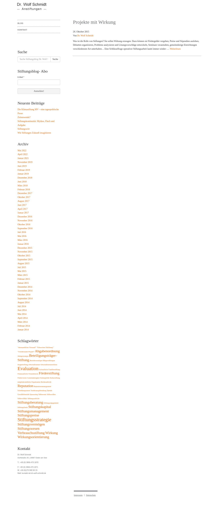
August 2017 (23, 201)
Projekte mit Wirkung (94, 22)
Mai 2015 (22, 271)
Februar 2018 (24, 189)
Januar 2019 (23, 174)
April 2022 (23, 154)
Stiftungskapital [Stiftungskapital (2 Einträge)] (39, 407)
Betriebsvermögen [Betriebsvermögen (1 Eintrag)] (36, 360)
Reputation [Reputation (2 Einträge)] (25, 386)
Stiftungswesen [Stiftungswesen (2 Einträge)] (29, 429)
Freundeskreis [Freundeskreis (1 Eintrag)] (33, 374)
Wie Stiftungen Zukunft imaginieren (34, 133)
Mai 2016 (22, 236)
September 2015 (25, 259)
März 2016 (23, 240)
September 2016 (25, 228)
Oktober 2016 (24, 224)
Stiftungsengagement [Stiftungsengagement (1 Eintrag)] (51, 403)
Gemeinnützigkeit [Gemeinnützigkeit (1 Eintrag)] (33, 378)
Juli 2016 (22, 232)
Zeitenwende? (24, 117)
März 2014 (23, 322)
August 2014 (23, 302)
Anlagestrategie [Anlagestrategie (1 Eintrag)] (23, 356)
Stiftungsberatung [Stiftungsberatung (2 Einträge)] (30, 402)
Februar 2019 (24, 170)
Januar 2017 (23, 213)
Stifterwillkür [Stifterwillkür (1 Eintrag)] (22, 398)
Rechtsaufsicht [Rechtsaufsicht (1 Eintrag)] (46, 382)
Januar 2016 (23, 244)
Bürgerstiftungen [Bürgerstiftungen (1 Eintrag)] (49, 360)
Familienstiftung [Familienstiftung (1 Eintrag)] (54, 369)
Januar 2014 (23, 329)
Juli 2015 (22, 267)
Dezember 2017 (25, 193)
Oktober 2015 (24, 255)
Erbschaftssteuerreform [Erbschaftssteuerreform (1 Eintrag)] (49, 365)
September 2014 (25, 298)
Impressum (78, 495)
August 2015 (23, 263)
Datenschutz (91, 495)
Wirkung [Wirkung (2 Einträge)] (51, 433)
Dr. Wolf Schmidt (85, 35)
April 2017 (23, 209)
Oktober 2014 (24, 294)
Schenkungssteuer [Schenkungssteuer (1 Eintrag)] (24, 390)
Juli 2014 (22, 306)
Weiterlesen (175, 49)
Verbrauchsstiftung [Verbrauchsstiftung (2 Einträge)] (31, 433)
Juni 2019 (22, 166)
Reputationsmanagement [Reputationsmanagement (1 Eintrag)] (42, 386)
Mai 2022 (22, 150)
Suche (55, 59)
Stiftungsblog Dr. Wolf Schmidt (30, 8)
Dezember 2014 (25, 287)
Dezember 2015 (25, 248)
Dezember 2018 (25, 177)
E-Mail (21, 77)
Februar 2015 (24, 279)
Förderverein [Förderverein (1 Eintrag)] (22, 378)
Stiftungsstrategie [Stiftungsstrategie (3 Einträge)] (34, 419)
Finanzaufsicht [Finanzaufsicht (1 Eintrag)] (23, 374)
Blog (20, 23)
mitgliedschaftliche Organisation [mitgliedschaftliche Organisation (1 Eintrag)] (29, 382)
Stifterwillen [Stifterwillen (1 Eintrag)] (51, 394)
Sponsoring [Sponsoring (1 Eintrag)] (34, 394)
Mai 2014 (22, 314)
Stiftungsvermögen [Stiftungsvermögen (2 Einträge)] (31, 424)
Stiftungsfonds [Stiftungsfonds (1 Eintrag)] (23, 407)
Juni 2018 (22, 181)
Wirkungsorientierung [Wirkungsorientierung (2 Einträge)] (33, 437)
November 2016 (25, 220)
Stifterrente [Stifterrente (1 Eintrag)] (42, 394)
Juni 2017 (22, 205)
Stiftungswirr (24, 129)
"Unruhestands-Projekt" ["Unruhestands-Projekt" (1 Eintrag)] (26, 352)
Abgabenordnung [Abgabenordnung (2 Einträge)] (47, 351)
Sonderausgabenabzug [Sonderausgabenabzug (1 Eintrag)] (38, 390)
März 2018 (23, 185)
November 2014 (25, 290)
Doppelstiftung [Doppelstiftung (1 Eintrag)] (23, 365)
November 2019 (25, 162)
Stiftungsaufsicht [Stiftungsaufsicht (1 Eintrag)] (33, 398)
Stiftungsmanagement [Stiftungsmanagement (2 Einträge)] (33, 411)
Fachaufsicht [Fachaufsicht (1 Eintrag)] (43, 369)
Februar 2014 (24, 326)
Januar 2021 (23, 158)
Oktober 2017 (24, 197)
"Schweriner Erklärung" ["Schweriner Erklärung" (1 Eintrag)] (45, 347)
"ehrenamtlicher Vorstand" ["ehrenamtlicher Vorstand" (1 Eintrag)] (27, 347)
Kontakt (22, 30)
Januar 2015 (23, 283)
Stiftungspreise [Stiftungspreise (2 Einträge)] (28, 415)
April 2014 (23, 318)
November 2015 (25, 251)
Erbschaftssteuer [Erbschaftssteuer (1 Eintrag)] (34, 365)
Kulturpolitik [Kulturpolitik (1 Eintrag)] (44, 378)
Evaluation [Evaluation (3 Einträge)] (28, 368)
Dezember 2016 (25, 216)
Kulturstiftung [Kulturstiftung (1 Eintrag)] (55, 378)
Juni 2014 (22, 310)
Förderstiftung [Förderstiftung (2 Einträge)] (49, 373)
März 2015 (23, 275)
